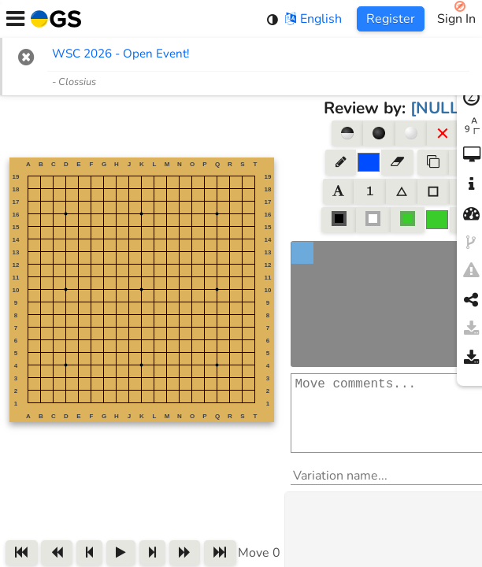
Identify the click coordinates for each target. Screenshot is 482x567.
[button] (26, 56)
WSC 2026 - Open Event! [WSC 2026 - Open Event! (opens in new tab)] (120, 53)
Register (390, 19)
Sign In (456, 19)
